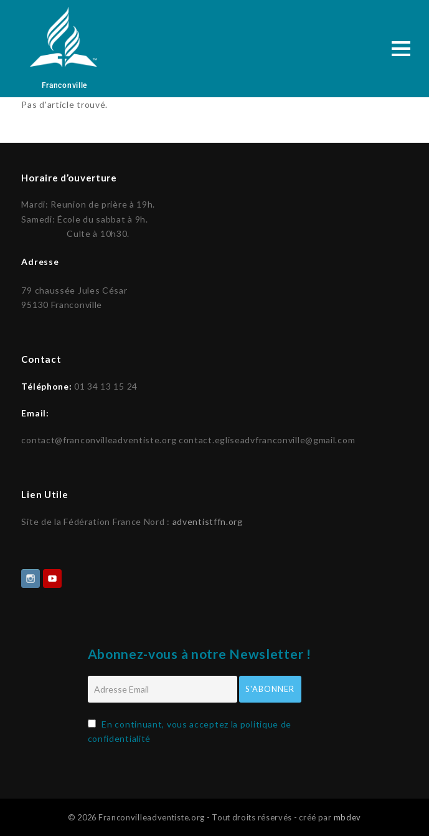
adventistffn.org (207, 520)
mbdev (348, 816)
